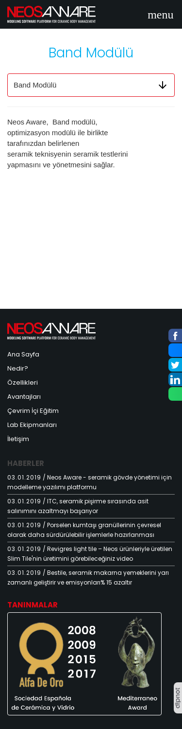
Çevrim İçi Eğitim (33, 410)
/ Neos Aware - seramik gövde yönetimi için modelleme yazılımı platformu (89, 482)
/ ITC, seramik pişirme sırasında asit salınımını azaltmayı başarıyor (78, 506)
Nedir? (17, 368)
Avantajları (24, 396)
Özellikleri (22, 382)
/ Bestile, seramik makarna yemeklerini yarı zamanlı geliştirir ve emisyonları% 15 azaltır (88, 578)
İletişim (18, 439)
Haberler (25, 463)
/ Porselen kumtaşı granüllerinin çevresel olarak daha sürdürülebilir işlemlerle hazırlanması (84, 530)
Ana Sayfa (23, 354)
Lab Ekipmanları (32, 424)
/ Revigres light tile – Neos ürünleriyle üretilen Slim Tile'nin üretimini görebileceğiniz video (89, 554)
